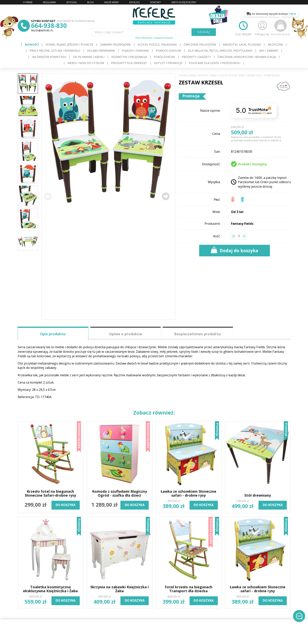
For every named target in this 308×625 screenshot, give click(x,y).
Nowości (32, 44)
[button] (165, 196)
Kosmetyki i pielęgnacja (129, 57)
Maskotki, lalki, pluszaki (242, 44)
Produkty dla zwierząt (129, 63)
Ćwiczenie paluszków (200, 44)
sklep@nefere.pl (42, 30)
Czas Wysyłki (243, 28)
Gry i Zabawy (268, 50)
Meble (242, 75)
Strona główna (187, 75)
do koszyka (65, 505)
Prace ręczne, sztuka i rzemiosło (55, 50)
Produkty (203, 75)
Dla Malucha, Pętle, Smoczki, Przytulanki (220, 50)
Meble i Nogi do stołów (86, 63)
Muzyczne (275, 44)
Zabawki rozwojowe (115, 44)
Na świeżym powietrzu (49, 57)
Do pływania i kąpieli (88, 57)
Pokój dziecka (164, 57)
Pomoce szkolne (168, 50)
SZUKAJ (204, 32)
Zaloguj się (262, 28)
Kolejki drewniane (101, 50)
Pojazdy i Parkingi (135, 50)
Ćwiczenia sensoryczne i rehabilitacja (247, 57)
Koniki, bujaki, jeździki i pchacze (69, 44)
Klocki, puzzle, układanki (157, 44)
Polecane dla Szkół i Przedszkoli (214, 63)
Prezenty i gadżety (196, 57)
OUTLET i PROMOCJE (168, 63)
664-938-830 (49, 25)
